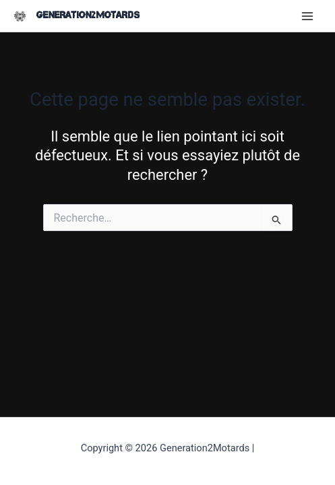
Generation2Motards (88, 15)
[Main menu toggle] (307, 16)
